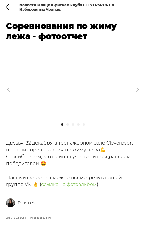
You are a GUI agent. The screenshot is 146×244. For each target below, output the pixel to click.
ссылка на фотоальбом (69, 184)
